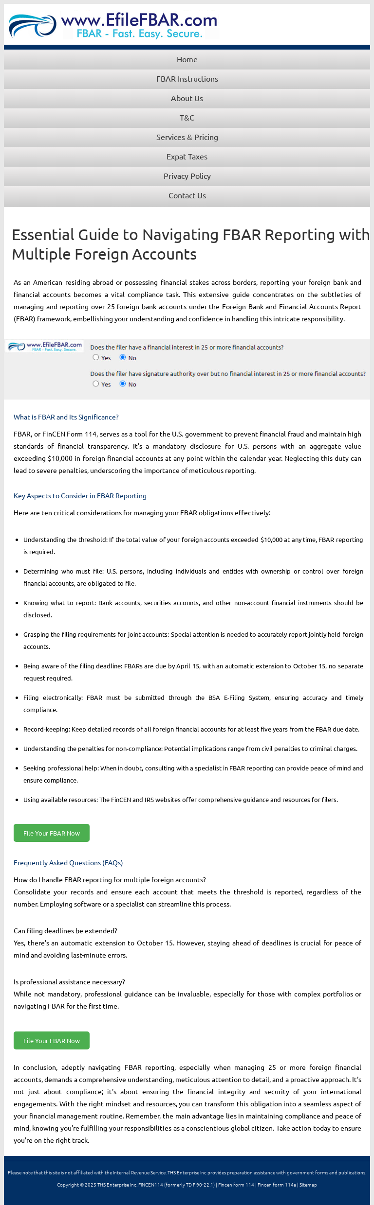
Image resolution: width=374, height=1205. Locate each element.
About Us (187, 98)
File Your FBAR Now (51, 833)
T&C (187, 117)
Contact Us (187, 195)
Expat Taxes (187, 156)
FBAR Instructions (187, 78)
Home (187, 59)
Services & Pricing (187, 136)
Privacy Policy (187, 175)
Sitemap (308, 1184)
